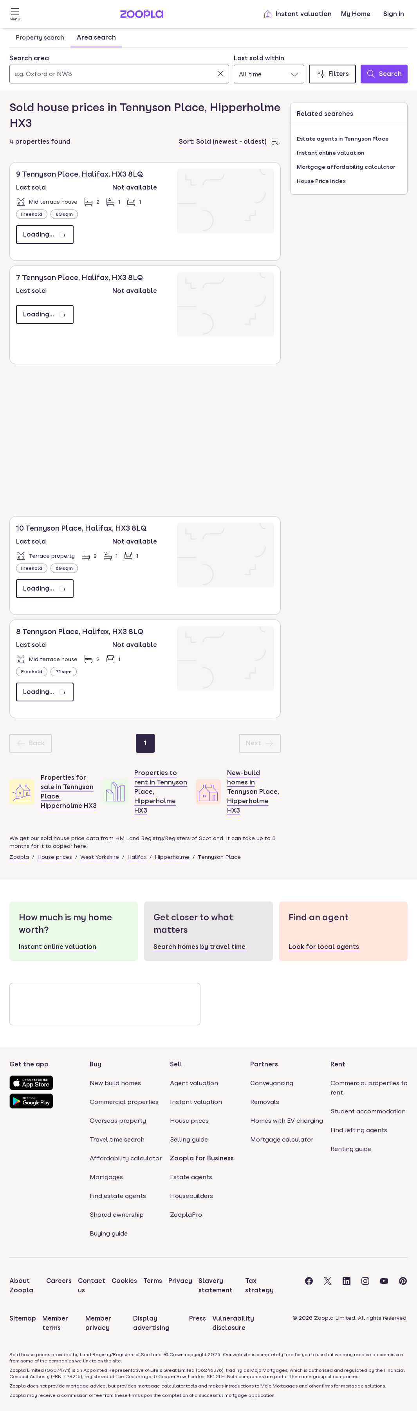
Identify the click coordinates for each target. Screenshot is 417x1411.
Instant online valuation (331, 153)
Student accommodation (368, 1111)
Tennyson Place (219, 857)
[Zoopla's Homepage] (141, 16)
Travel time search (117, 1139)
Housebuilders (191, 1196)
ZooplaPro (186, 1214)
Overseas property (118, 1120)
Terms (152, 1281)
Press (197, 1318)
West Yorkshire (99, 857)
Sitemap (22, 1318)
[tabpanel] (208, 67)
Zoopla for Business (202, 1158)
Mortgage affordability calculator (346, 167)
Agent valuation (194, 1083)
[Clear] (220, 73)
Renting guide (350, 1149)
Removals (264, 1102)
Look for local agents (324, 946)
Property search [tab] (40, 37)
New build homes (115, 1083)
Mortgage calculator (281, 1139)
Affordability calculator (126, 1158)
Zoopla (19, 857)
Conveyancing (271, 1083)
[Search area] (119, 74)
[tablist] (65, 37)
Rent (337, 1064)
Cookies (124, 1281)
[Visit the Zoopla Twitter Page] (327, 1285)
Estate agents (191, 1177)
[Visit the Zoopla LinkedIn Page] (346, 1285)
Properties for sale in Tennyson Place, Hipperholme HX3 (69, 791)
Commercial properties (124, 1102)
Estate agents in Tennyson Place (343, 138)
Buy (95, 1064)
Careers (59, 1281)
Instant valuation (297, 14)
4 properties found (39, 141)
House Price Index (321, 181)
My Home (355, 14)
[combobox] (119, 68)
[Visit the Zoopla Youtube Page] (384, 1285)
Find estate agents (118, 1196)
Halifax (136, 857)
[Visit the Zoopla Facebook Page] (309, 1285)
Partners (264, 1064)
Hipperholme (172, 857)
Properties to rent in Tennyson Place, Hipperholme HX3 (160, 791)
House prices (54, 857)
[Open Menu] (14, 14)
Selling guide (189, 1139)
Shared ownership (117, 1214)
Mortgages (106, 1177)
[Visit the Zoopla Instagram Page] (365, 1285)
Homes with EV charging (286, 1120)
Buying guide (109, 1233)
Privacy (180, 1281)
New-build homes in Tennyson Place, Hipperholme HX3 (253, 791)
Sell (176, 1064)
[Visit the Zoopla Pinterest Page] (403, 1285)
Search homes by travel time (199, 946)
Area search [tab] (96, 37)
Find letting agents (358, 1130)
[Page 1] (145, 743)
